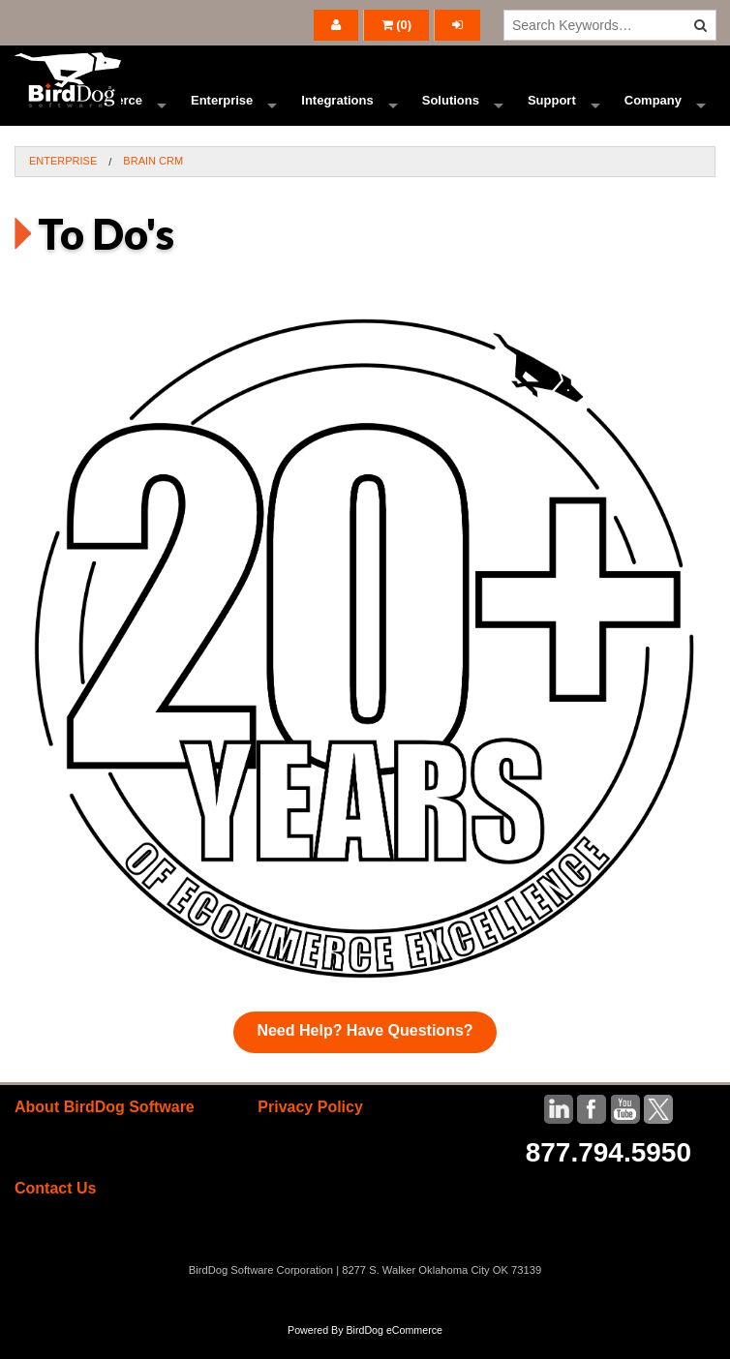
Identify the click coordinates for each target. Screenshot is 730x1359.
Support (552, 111)
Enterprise (222, 111)
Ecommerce (106, 111)
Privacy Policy (310, 1128)
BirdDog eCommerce (394, 1351)
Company (653, 111)
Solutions (450, 111)
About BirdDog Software (105, 1128)
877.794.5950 (608, 1174)
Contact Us (55, 1209)
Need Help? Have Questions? (364, 1051)
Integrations (337, 111)
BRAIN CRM (153, 182)
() (396, 24)
